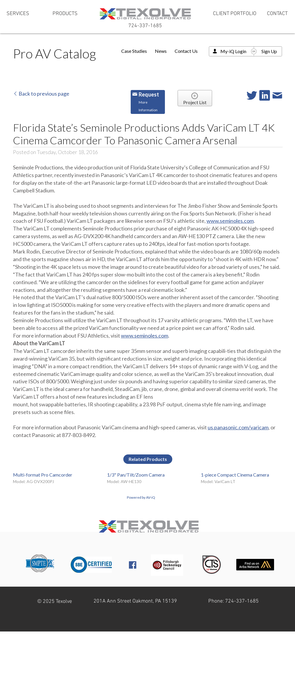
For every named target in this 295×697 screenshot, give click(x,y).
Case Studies (134, 51)
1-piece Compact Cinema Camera (235, 474)
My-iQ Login (233, 51)
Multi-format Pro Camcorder (42, 474)
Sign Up (269, 51)
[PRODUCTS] (65, 13)
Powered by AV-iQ (141, 497)
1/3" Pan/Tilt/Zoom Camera (136, 474)
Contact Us (186, 51)
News (161, 51)
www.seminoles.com (230, 220)
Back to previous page (41, 93)
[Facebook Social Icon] (132, 565)
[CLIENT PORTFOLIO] (234, 14)
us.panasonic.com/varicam (238, 427)
